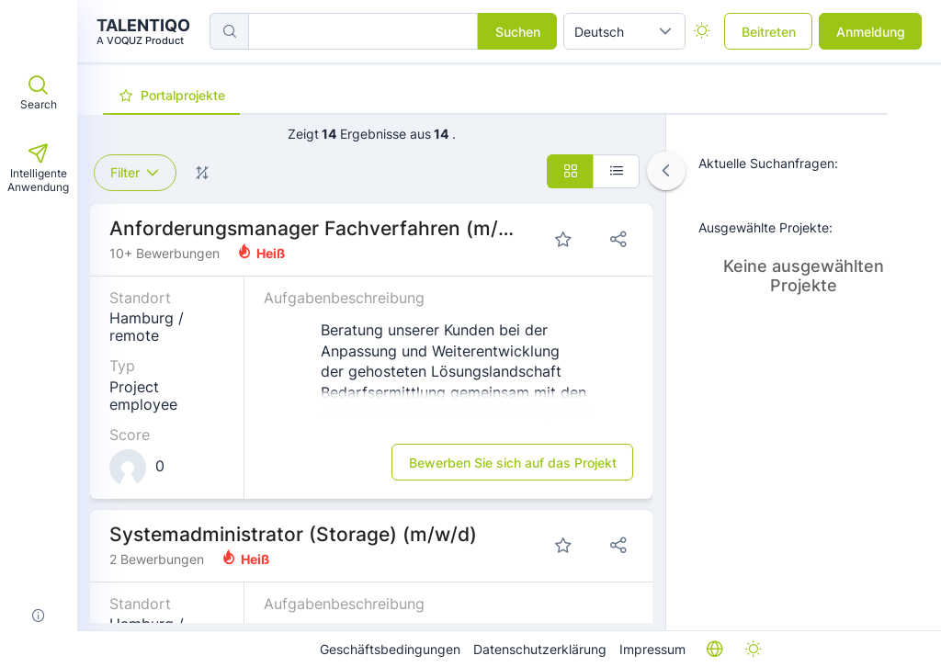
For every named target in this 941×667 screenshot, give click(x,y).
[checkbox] (702, 32)
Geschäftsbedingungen (390, 649)
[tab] (171, 95)
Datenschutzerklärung (540, 649)
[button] (665, 31)
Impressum (652, 649)
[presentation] (171, 96)
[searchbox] (363, 31)
